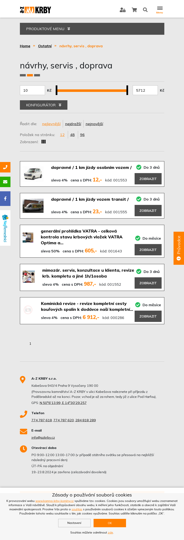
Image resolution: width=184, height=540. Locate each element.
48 (72, 134)
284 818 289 (85, 420)
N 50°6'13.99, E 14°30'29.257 (63, 403)
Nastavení (74, 523)
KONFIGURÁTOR (43, 105)
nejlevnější (51, 123)
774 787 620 (63, 420)
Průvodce (178, 248)
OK (110, 523)
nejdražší (73, 123)
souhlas (77, 509)
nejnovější (94, 123)
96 (82, 134)
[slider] (58, 87)
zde (110, 532)
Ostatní (45, 46)
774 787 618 (41, 420)
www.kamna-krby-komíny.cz (54, 501)
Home (25, 46)
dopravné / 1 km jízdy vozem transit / (90, 199)
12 (62, 134)
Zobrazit (148, 179)
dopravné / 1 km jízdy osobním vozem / (91, 167)
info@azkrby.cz (43, 437)
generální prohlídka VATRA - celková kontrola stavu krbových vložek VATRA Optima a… (81, 236)
